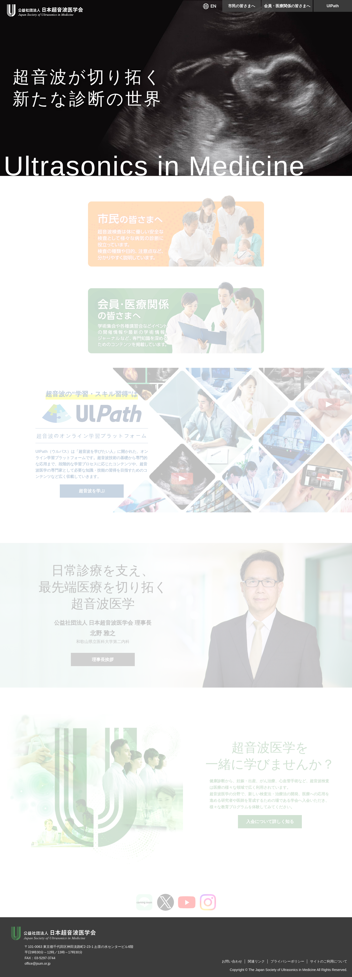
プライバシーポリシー (287, 961)
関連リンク (256, 961)
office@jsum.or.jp (37, 963)
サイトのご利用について (328, 961)
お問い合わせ (232, 961)
